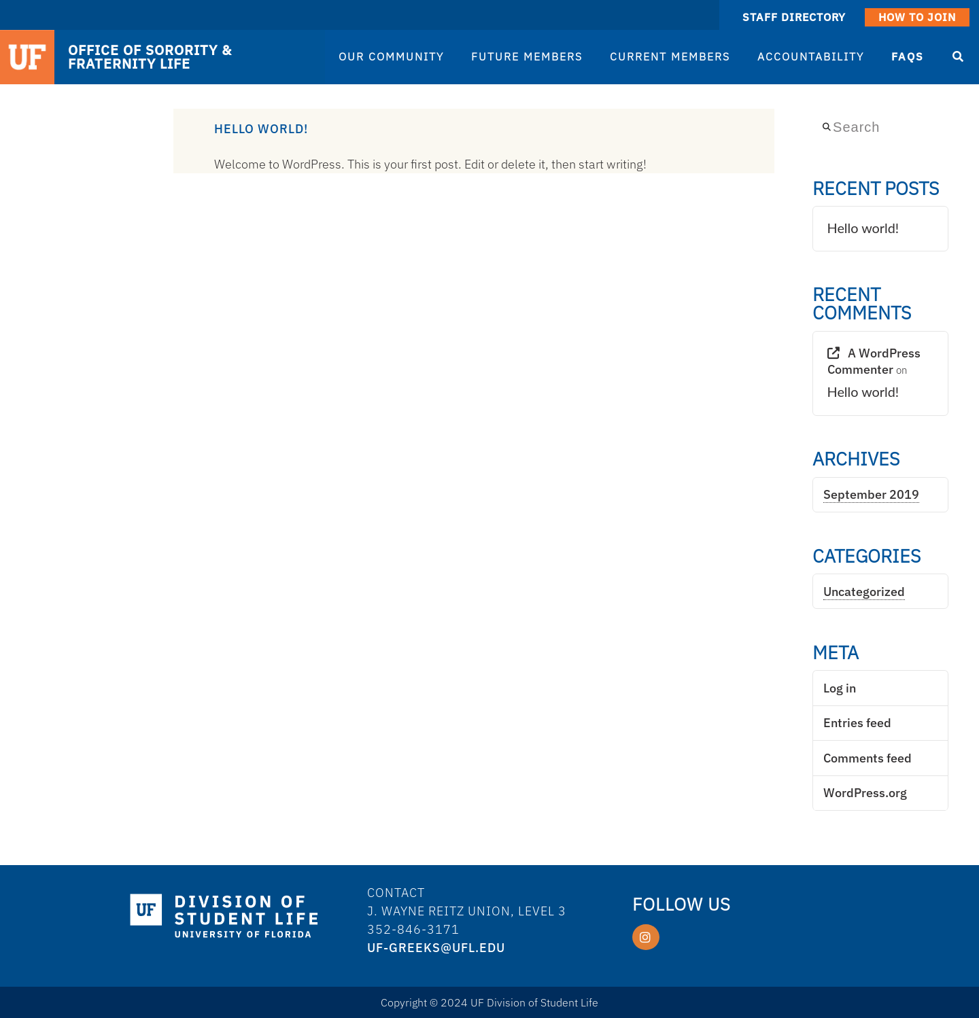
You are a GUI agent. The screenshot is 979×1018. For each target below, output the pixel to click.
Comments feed (867, 758)
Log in (839, 688)
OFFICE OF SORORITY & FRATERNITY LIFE (150, 57)
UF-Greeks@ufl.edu (436, 947)
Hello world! (261, 129)
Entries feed (857, 723)
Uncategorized (864, 591)
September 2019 (871, 494)
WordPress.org (865, 793)
